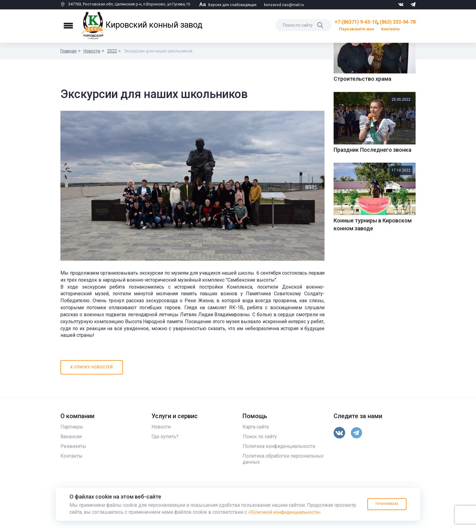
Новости (91, 51)
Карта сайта (256, 437)
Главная (68, 51)
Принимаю (384, 504)
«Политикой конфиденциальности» (288, 512)
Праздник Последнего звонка (372, 254)
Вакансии (71, 446)
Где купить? (164, 446)
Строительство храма (362, 183)
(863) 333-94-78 (398, 22)
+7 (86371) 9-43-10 (356, 22)
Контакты (390, 29)
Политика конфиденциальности (279, 456)
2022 (112, 51)
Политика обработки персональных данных (283, 469)
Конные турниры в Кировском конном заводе (373, 329)
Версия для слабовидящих (228, 4)
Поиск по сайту (260, 446)
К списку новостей (92, 377)
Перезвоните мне (356, 29)
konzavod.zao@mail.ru (285, 4)
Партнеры (71, 437)
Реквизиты (73, 456)
